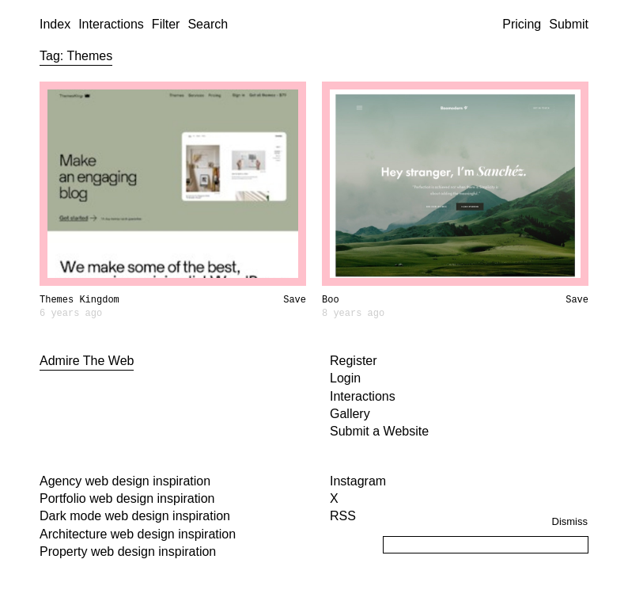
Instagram (358, 481)
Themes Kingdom (79, 300)
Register (353, 360)
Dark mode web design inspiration (135, 516)
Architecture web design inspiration (138, 534)
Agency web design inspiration (125, 481)
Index (55, 24)
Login (345, 378)
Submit (568, 24)
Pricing (521, 24)
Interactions (111, 24)
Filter (166, 24)
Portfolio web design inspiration (127, 498)
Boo (330, 300)
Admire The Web (87, 360)
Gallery (350, 413)
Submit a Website (379, 431)
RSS (343, 516)
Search (207, 24)
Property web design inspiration (128, 551)
